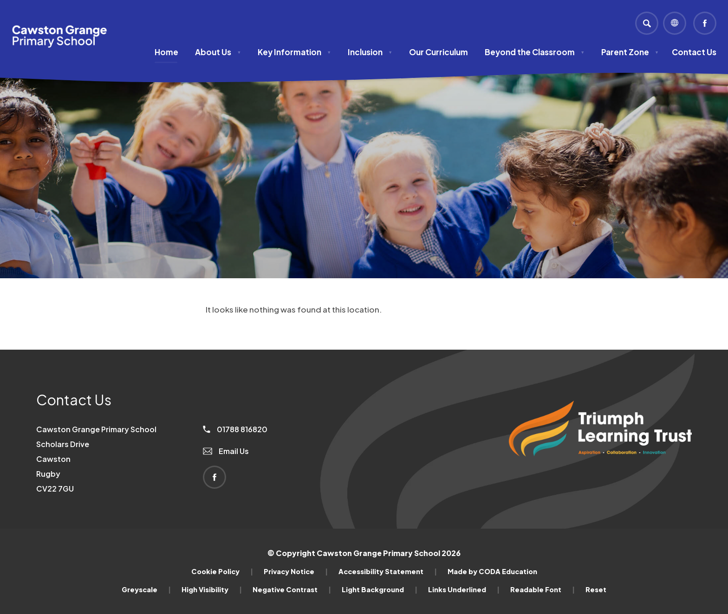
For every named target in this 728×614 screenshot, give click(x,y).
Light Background (379, 589)
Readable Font (542, 589)
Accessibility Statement (387, 571)
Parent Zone (630, 52)
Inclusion (370, 52)
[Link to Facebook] (704, 23)
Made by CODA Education (492, 571)
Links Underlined (464, 589)
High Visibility (212, 589)
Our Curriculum (438, 52)
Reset (595, 589)
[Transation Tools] (674, 23)
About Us (218, 52)
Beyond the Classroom (535, 52)
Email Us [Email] (226, 451)
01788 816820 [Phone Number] (235, 429)
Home (166, 52)
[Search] (646, 23)
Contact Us (694, 52)
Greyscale (146, 589)
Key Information (294, 52)
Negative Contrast (292, 589)
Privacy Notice (296, 571)
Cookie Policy (222, 571)
